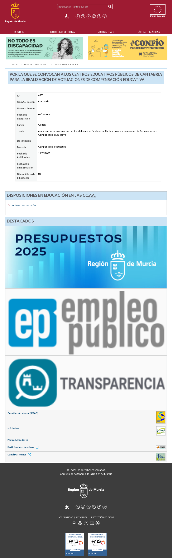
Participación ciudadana (24, 447)
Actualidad (106, 31)
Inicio (15, 64)
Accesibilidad (65, 517)
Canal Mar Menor (20, 454)
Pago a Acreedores (18, 439)
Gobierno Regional (63, 31)
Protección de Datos (102, 517)
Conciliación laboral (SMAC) (23, 413)
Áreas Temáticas (149, 31)
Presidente (20, 31)
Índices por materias (66, 64)
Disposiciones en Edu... (36, 64)
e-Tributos (13, 428)
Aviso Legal (82, 517)
